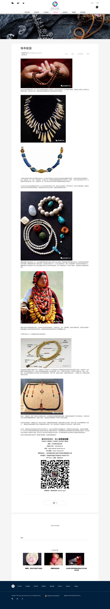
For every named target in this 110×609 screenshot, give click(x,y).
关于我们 (19, 586)
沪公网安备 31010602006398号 (52, 595)
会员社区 (65, 12)
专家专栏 (55, 12)
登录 (92, 3)
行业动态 (46, 12)
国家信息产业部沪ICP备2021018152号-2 (72, 595)
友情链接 (28, 586)
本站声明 (36, 586)
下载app (76, 586)
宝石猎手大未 (24, 53)
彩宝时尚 (36, 12)
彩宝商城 (82, 12)
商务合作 (68, 586)
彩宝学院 (27, 12)
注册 (97, 3)
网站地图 (52, 586)
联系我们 (44, 586)
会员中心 (60, 586)
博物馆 (74, 12)
